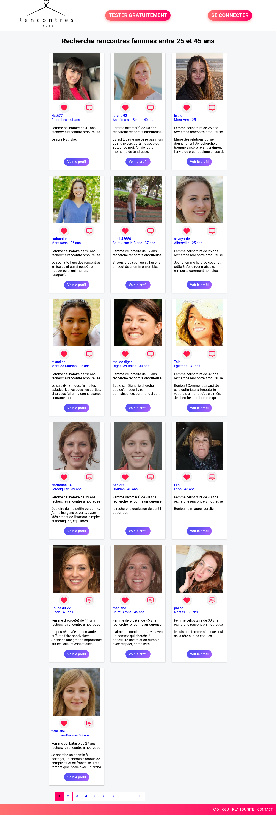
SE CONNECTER (230, 15)
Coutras (119, 489)
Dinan (55, 612)
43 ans (189, 489)
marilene (119, 608)
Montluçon (59, 243)
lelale (178, 116)
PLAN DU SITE (243, 809)
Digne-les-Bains (124, 366)
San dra (118, 485)
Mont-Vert (181, 120)
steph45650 (122, 239)
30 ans (144, 366)
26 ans (76, 243)
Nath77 (57, 116)
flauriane (58, 731)
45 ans (139, 612)
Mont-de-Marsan (64, 366)
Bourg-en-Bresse (64, 735)
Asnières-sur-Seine (127, 120)
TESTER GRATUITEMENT (138, 15)
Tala (177, 362)
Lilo (177, 485)
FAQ (216, 809)
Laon (178, 489)
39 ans (76, 489)
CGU (225, 809)
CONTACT (265, 809)
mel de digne (123, 362)
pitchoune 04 (61, 485)
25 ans (197, 120)
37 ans (150, 243)
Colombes (59, 120)
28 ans (84, 366)
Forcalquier (60, 489)
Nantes (179, 612)
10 (141, 796)
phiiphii (179, 608)
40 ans (149, 120)
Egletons (180, 366)
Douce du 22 (61, 608)
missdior (58, 362)
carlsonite (59, 239)
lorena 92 (120, 116)
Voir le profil (76, 162)
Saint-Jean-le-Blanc (127, 243)
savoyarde (182, 239)
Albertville (181, 243)
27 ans (84, 735)
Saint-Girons (122, 612)
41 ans (75, 120)
